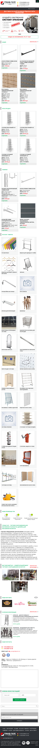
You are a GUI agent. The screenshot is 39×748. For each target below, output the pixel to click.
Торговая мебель (24, 465)
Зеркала (22, 272)
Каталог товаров (24, 728)
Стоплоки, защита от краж (27, 446)
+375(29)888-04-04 (8, 647)
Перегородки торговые (8, 369)
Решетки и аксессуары (26, 407)
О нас (4, 728)
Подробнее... (5, 68)
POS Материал (5, 253)
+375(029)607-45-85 (24, 4)
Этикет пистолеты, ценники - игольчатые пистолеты (9, 505)
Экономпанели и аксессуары (27, 485)
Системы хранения (6, 427)
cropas (36, 745)
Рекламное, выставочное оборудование (26, 389)
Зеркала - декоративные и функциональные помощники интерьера (25, 615)
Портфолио (10, 728)
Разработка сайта (34, 741)
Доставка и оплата (18, 730)
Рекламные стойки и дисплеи (10, 407)
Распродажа (33, 728)
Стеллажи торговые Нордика (28, 427)
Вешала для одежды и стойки (28, 253)
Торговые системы (7, 485)
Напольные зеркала (7, 349)
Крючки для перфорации (8, 311)
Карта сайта (33, 730)
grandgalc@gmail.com (24, 5)
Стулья (3, 465)
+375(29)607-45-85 (8, 648)
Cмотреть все (33, 41)
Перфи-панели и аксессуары (27, 369)
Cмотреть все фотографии (33, 566)
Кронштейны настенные (8, 291)
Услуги (10, 730)
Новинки (5, 730)
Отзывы (16, 728)
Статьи (27, 730)
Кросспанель (23, 291)
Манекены (22, 311)
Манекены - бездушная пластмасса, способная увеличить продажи (24, 628)
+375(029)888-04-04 (24, 2)
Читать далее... (16, 624)
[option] (19, 24)
